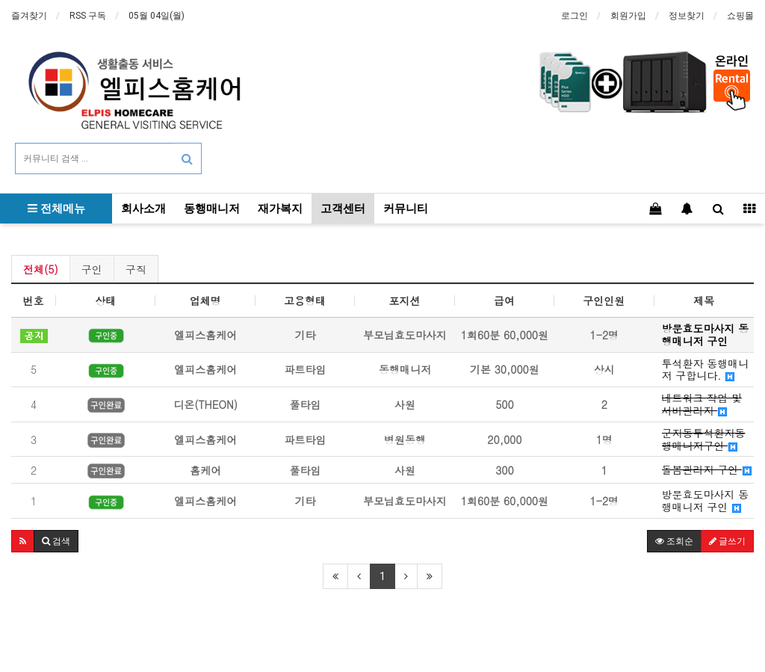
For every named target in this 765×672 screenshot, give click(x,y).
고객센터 (342, 208)
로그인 (574, 15)
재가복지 (280, 208)
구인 (91, 269)
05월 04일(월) (156, 15)
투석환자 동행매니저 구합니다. (705, 370)
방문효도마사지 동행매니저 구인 (705, 501)
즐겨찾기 (29, 15)
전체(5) (40, 269)
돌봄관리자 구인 (707, 469)
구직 (136, 269)
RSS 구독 (87, 15)
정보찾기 (686, 15)
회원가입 (628, 15)
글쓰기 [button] (727, 541)
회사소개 (143, 208)
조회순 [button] (674, 541)
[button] (22, 541)
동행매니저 (212, 208)
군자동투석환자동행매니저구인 (704, 439)
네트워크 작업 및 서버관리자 (702, 404)
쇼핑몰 (740, 15)
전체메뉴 (56, 208)
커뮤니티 (405, 208)
